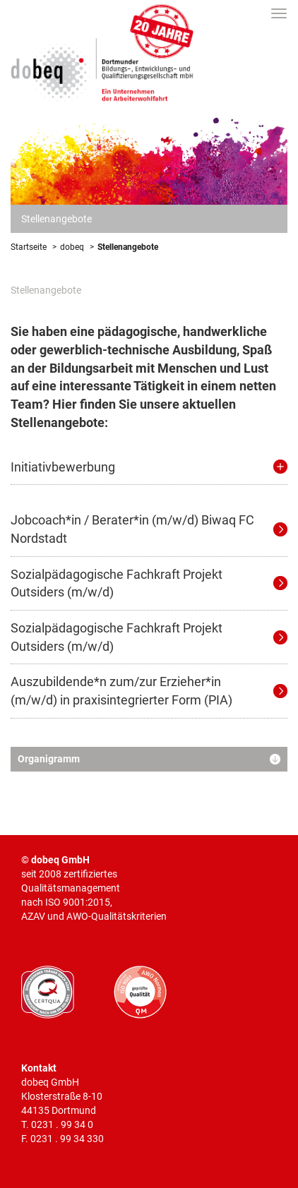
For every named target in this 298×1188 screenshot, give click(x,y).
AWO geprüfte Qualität (140, 992)
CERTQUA (47, 992)
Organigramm (49, 759)
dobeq (72, 247)
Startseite (29, 247)
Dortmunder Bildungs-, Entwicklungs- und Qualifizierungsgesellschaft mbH (102, 51)
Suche (256, 13)
